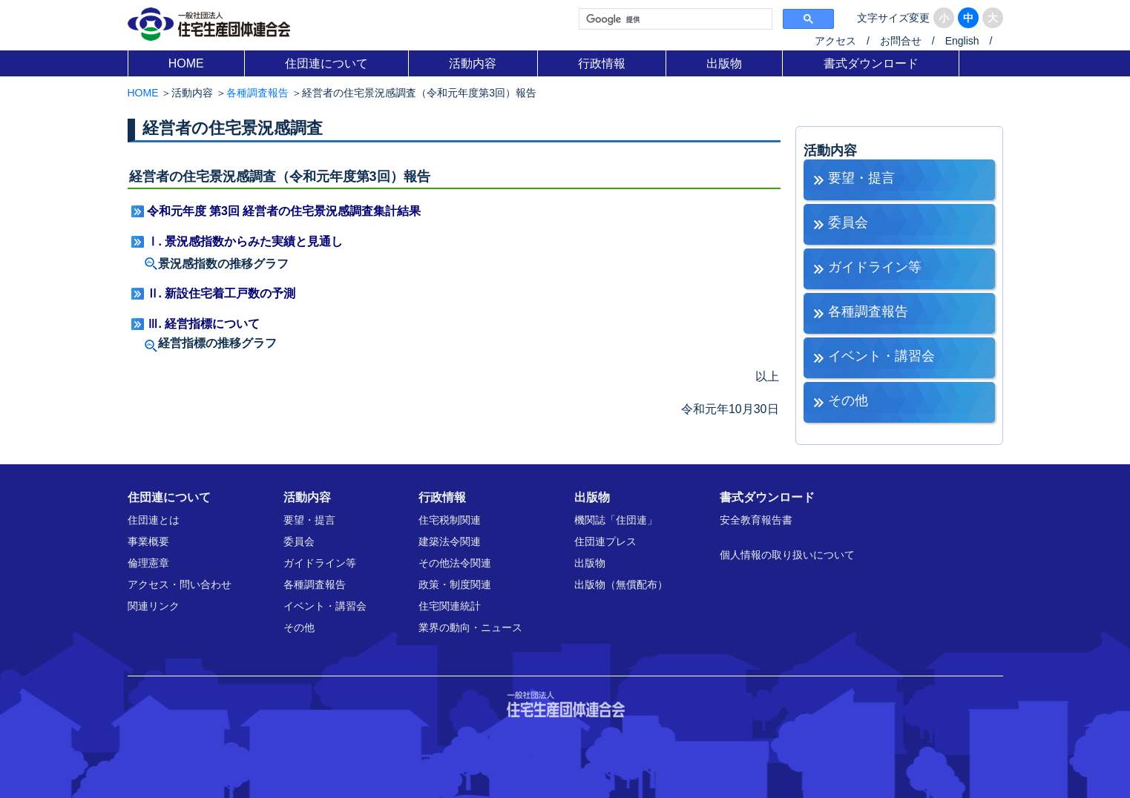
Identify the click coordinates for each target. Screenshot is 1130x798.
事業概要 (148, 541)
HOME (186, 63)
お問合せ (901, 41)
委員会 (848, 222)
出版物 (724, 63)
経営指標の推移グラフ (217, 343)
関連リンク (154, 606)
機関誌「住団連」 (615, 520)
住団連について (326, 63)
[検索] (674, 19)
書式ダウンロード (871, 63)
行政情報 (601, 63)
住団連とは (154, 520)
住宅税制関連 (449, 520)
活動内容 (472, 63)
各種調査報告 (257, 93)
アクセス (835, 41)
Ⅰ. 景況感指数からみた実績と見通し (245, 241)
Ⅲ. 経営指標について (203, 323)
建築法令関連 (449, 541)
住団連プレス (605, 541)
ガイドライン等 (875, 267)
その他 (848, 400)
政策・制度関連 (454, 584)
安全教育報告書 (756, 520)
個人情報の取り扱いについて (787, 555)
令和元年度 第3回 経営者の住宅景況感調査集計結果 (284, 211)
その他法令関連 (454, 563)
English (962, 41)
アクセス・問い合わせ (179, 584)
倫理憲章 (148, 563)
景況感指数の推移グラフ (223, 263)
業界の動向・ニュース (470, 627)
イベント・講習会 (881, 356)
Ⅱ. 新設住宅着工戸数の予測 (221, 293)
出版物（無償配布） (621, 584)
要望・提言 (861, 178)
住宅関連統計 (449, 606)
